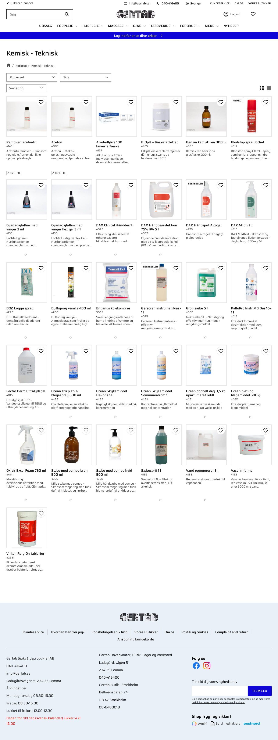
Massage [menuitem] (116, 25)
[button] (253, 14)
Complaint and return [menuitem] (232, 632)
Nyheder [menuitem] (231, 25)
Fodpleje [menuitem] (65, 25)
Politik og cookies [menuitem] (194, 632)
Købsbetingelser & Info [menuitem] (109, 632)
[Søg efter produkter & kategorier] (40, 14)
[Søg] (67, 14)
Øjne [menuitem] (137, 25)
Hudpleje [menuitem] (90, 25)
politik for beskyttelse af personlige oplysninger (218, 702)
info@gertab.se (139, 3)
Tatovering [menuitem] (161, 25)
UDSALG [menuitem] (45, 25)
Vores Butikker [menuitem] (259, 3)
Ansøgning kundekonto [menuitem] (135, 639)
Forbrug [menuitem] (188, 25)
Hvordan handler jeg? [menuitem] (68, 632)
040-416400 (170, 3)
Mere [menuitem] (209, 25)
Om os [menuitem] (239, 3)
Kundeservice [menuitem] (220, 3)
